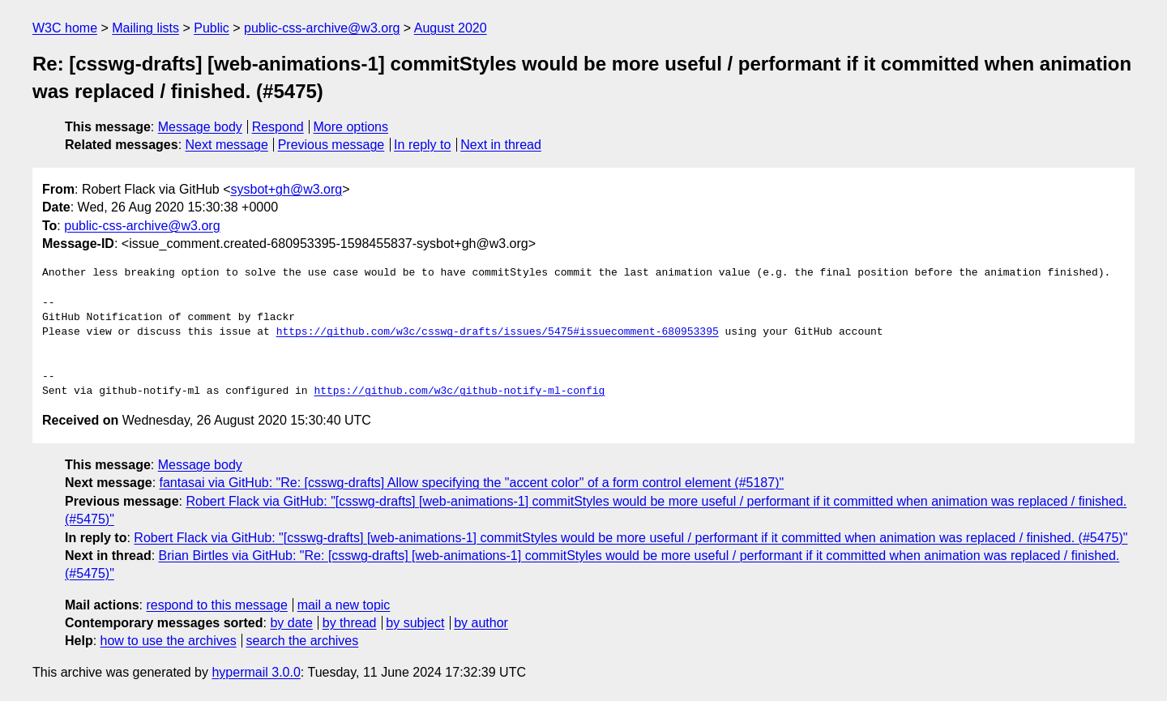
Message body (200, 127)
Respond (278, 127)
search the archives (302, 641)
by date (291, 623)
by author (481, 623)
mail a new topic (344, 605)
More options (351, 127)
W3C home (64, 28)
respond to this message (216, 605)
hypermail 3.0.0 (256, 672)
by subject (415, 623)
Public (211, 28)
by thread (350, 623)
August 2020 (450, 28)
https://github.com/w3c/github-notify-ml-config (459, 391)
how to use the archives (168, 641)
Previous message (331, 145)
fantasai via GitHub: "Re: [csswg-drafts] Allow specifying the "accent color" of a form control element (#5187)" (472, 482)
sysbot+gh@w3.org (287, 189)
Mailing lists (145, 28)
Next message (227, 145)
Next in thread (500, 145)
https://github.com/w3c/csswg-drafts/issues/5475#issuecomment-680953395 (497, 332)
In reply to (422, 145)
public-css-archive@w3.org (322, 28)
